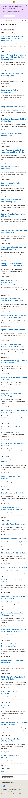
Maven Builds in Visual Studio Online (14, 553)
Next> (2, 771)
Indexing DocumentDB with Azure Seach (11, 428)
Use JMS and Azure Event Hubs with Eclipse (12, 581)
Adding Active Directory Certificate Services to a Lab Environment (13, 316)
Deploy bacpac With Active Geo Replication (10, 184)
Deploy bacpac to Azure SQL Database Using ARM (11, 200)
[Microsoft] (14, 2)
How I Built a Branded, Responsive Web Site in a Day (13, 740)
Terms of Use (19, 793)
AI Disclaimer (4, 789)
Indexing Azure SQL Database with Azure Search (13, 444)
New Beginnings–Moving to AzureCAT (10, 167)
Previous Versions (13, 789)
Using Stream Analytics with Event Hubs (11, 477)
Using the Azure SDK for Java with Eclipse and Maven (13, 597)
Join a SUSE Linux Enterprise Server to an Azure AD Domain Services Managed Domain (13, 57)
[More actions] (25, 20)
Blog (20, 789)
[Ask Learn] (22, 20)
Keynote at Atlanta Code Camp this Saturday (12, 661)
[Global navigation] (1, 2)
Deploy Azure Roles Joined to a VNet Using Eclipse (12, 614)
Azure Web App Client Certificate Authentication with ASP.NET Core (13, 151)
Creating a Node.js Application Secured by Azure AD (12, 74)
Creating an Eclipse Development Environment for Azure (13, 645)
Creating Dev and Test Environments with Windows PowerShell (9, 282)
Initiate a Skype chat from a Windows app (11, 756)
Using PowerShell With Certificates (13, 106)
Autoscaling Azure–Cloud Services (13, 524)
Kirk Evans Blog (8, 20)
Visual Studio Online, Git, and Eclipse (14, 567)
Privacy (9, 791)
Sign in (25, 2)
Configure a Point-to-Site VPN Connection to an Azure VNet (11, 264)
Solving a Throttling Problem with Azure (11, 707)
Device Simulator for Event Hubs (12, 493)
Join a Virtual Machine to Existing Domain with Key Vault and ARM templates (12, 38)
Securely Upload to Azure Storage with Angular (13, 215)
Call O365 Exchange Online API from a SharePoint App (14, 378)
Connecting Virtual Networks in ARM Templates (12, 134)
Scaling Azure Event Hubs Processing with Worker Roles (11, 508)
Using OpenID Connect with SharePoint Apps (11, 395)
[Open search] (21, 2)
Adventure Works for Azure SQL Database (10, 461)
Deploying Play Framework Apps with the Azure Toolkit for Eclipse (12, 300)
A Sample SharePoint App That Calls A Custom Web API (14, 362)
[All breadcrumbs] (2, 20)
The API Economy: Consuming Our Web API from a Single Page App (13, 345)
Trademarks (3, 796)
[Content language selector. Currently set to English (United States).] (8, 782)
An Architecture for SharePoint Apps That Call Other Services (14, 411)
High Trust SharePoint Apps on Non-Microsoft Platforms (14, 723)
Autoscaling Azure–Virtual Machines (14, 538)
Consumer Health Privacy (7, 793)
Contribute (3, 791)
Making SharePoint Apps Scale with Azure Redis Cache (13, 678)
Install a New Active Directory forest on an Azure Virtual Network (14, 630)
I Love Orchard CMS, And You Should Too (11, 692)
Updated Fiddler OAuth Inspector (13, 329)
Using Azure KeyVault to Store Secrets (9, 91)
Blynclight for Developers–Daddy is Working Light (13, 120)
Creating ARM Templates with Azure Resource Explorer (14, 231)
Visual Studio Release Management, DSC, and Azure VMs (13, 248)
